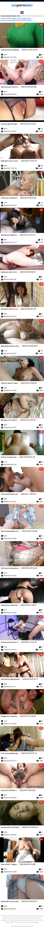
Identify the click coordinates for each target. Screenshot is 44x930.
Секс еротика (15, 926)
